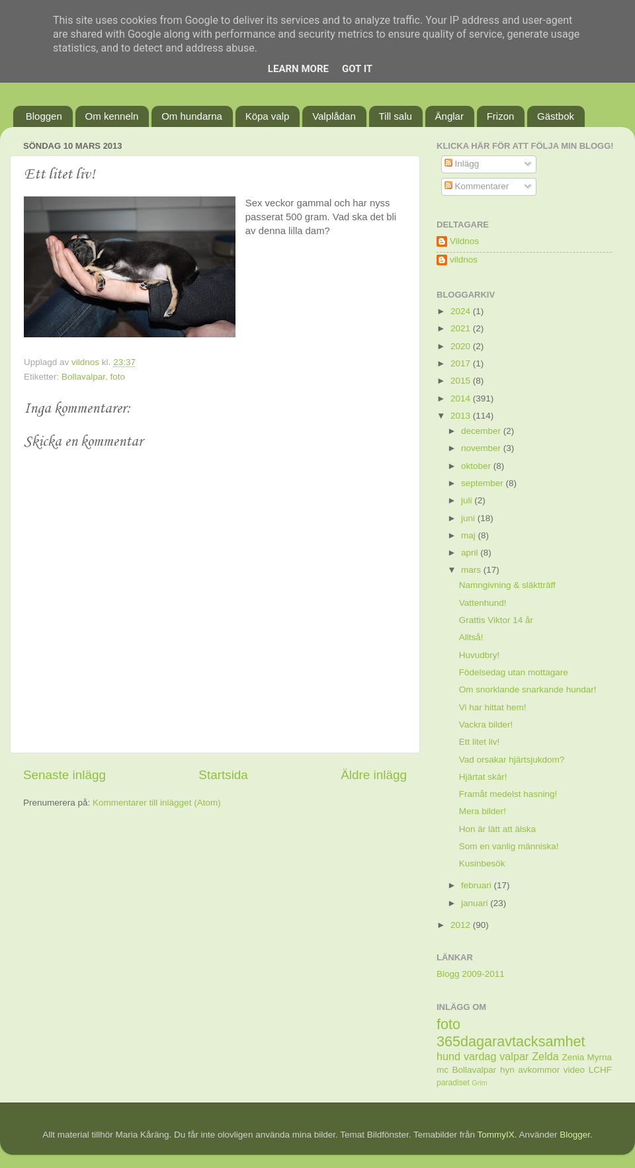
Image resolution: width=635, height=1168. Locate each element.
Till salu (395, 116)
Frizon (501, 116)
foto (118, 377)
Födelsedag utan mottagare (513, 672)
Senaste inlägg (64, 775)
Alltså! (471, 637)
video (574, 1070)
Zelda (545, 1056)
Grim (479, 1083)
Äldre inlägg (374, 775)
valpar (514, 1056)
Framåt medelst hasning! (508, 794)
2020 (461, 346)
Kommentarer (476, 186)
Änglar (449, 116)
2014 (461, 398)
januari (475, 903)
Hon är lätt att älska (497, 829)
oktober (477, 466)
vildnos (464, 260)
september (483, 483)
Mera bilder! (482, 811)
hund (448, 1056)
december (482, 431)
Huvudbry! (479, 655)
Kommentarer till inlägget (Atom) (157, 803)
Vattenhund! (483, 603)
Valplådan (334, 116)
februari (477, 885)
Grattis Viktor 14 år (496, 620)
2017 (461, 363)
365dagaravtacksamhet (511, 1041)
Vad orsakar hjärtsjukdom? (512, 760)
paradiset (453, 1082)
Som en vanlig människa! (509, 846)
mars (472, 570)
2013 (461, 416)
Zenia (573, 1057)
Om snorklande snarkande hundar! (528, 689)
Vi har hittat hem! (493, 707)
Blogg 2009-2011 (471, 974)
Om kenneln (112, 116)
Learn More (298, 69)
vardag (480, 1056)
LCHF (600, 1070)
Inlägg (462, 164)
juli (467, 500)
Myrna (600, 1057)
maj (469, 535)
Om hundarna (191, 116)
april (470, 553)
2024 (461, 311)
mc (442, 1070)
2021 (461, 328)
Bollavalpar (83, 377)
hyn (507, 1070)
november (482, 448)
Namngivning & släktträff (507, 585)
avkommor (539, 1070)
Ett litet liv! (479, 742)
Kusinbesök (482, 863)
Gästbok (555, 116)
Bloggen (44, 116)
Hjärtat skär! (483, 777)
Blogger (575, 1135)
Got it (357, 69)
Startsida (223, 775)
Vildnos (464, 241)
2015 (461, 381)
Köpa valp (267, 116)
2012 (461, 925)
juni (469, 518)
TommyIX (496, 1135)
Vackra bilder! (486, 725)
